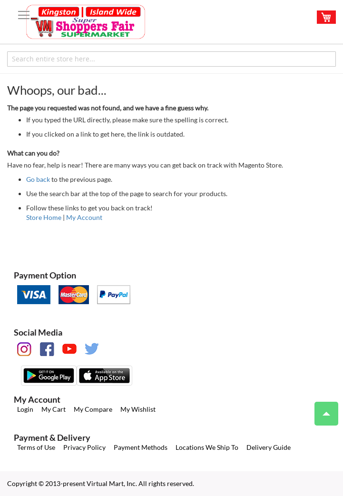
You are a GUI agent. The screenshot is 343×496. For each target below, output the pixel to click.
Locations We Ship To (207, 447)
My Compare (93, 409)
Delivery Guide (268, 447)
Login (25, 409)
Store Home (43, 217)
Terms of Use (36, 447)
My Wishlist (138, 409)
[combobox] (171, 59)
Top (322, 409)
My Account (84, 217)
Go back (38, 179)
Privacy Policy (84, 447)
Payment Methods (140, 447)
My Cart (53, 409)
